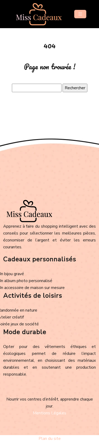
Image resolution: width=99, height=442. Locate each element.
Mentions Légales (49, 413)
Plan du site (50, 438)
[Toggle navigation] (80, 14)
